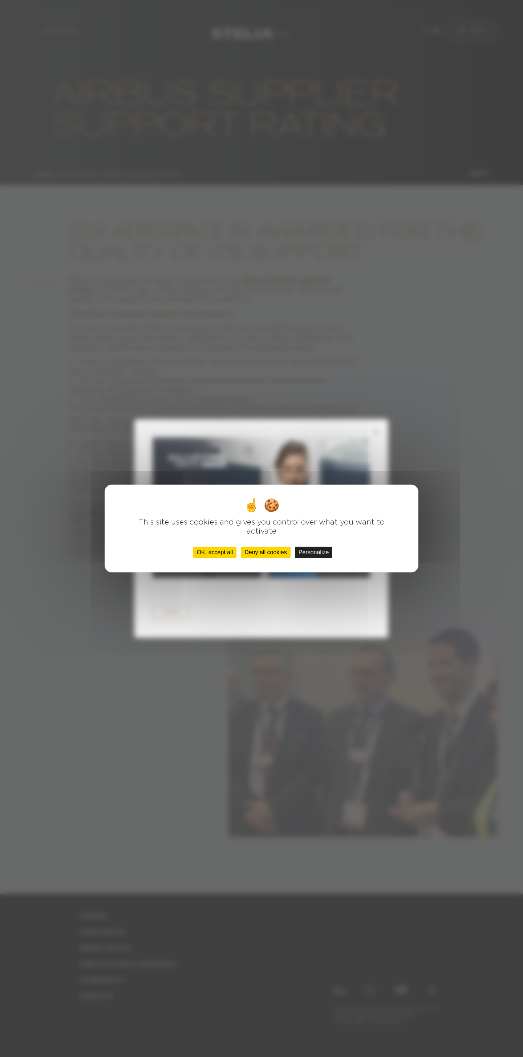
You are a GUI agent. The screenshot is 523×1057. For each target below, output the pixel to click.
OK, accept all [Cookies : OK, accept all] (215, 552)
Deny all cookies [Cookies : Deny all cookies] (265, 552)
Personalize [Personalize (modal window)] (314, 552)
